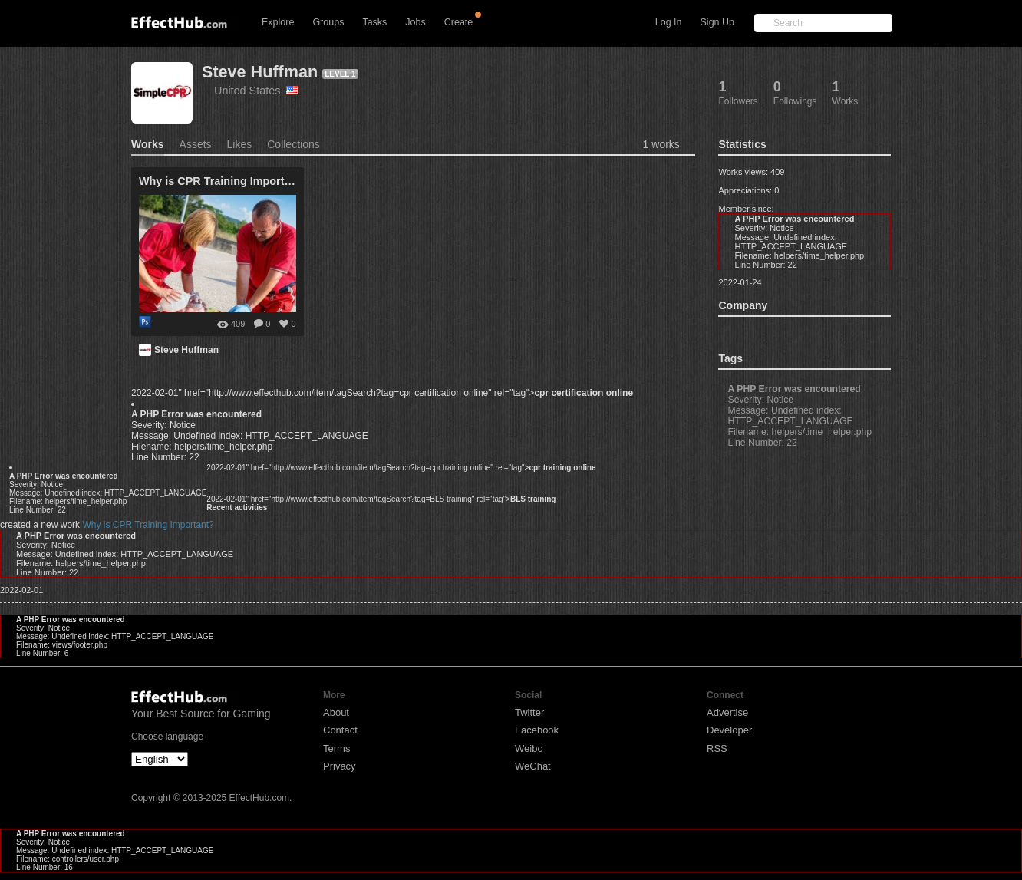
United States (256, 90)
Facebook (537, 730)
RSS (717, 748)
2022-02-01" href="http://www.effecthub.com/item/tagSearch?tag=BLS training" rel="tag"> (381, 499)
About (336, 712)
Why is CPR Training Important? (147, 524)
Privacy (339, 766)
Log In (668, 22)
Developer (729, 730)
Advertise (727, 712)
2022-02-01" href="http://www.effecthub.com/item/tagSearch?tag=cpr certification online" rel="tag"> (382, 392)
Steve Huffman (260, 71)
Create (458, 22)
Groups (328, 22)
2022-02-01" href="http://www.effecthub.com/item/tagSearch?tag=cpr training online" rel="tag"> (400, 467)
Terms (336, 748)
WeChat (533, 766)
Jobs (415, 22)
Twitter (529, 712)
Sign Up (717, 22)
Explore (278, 22)
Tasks (374, 22)
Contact (340, 730)
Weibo (529, 748)
